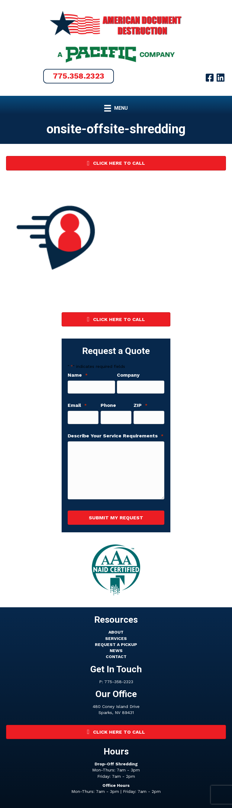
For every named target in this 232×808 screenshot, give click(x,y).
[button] (78, 76)
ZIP (140, 404)
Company (128, 375)
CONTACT (116, 655)
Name (78, 375)
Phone (108, 404)
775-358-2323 (118, 679)
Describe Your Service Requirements (115, 434)
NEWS (116, 649)
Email (77, 404)
